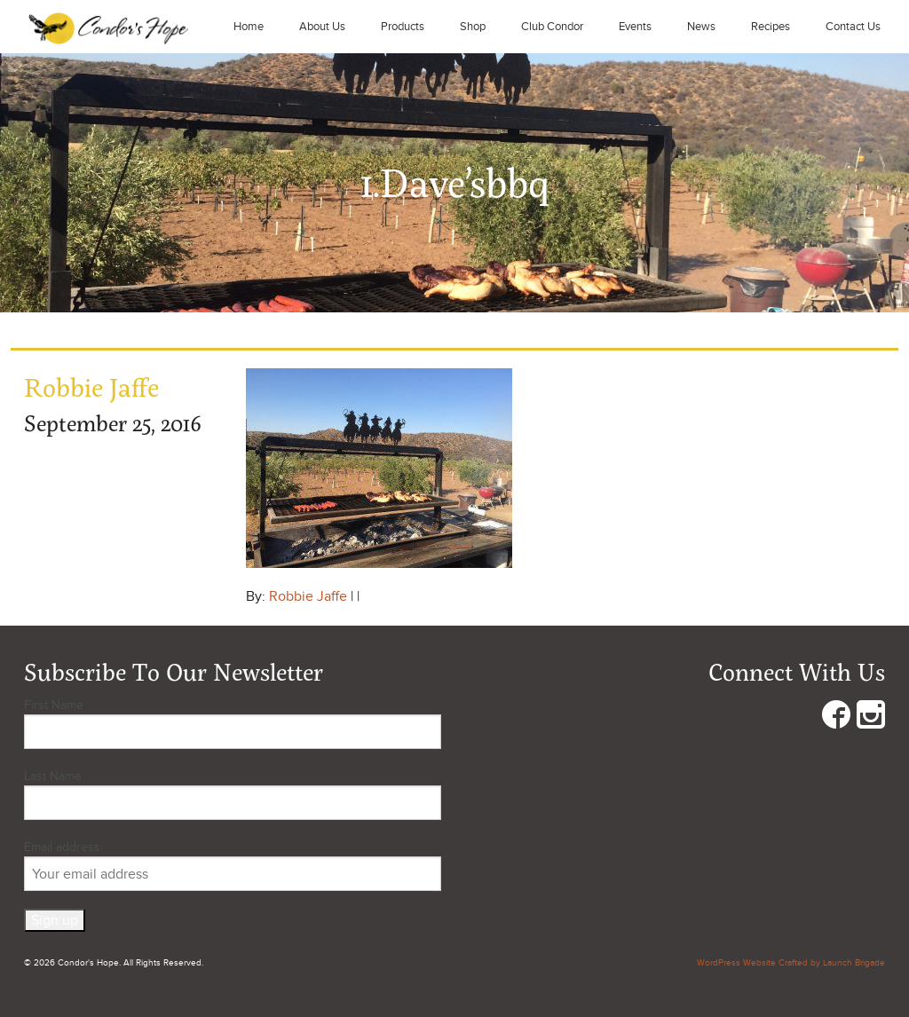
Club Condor (552, 27)
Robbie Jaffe (308, 596)
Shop (473, 27)
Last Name (53, 776)
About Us (322, 27)
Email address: (232, 865)
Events (635, 27)
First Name (53, 705)
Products (402, 27)
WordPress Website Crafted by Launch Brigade (791, 963)
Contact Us (853, 27)
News (701, 27)
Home (248, 27)
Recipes (770, 27)
